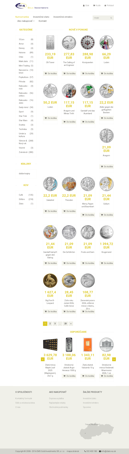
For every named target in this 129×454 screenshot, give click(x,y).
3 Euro (26, 39)
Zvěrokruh (26, 152)
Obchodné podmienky (58, 407)
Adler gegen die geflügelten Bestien (106, 110)
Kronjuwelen (87, 62)
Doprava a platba (56, 398)
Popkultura (26, 77)
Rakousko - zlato (26, 101)
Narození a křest (26, 71)
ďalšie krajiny (24, 173)
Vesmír (26, 147)
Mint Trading (26, 65)
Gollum (106, 204)
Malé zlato (26, 61)
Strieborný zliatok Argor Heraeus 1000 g (69, 367)
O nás (17, 407)
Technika (26, 129)
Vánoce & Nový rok (26, 142)
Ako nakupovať (26, 21)
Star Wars (26, 120)
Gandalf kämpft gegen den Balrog (50, 255)
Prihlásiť (109, 5)
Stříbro (26, 199)
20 (65, 323)
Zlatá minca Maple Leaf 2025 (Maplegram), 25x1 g (50, 370)
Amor (26, 43)
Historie (26, 52)
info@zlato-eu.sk (107, 451)
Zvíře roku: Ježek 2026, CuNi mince (69, 303)
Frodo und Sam (87, 252)
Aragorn (106, 155)
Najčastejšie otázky (57, 403)
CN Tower (50, 62)
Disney (26, 48)
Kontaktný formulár (23, 398)
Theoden (69, 200)
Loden (106, 62)
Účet (86, 5)
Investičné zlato (41, 16)
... (60, 323)
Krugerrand (106, 252)
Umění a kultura (26, 134)
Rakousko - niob (26, 87)
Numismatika (22, 16)
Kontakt (43, 21)
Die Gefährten (69, 252)
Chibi (26, 57)
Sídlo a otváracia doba (25, 403)
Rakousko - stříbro (26, 94)
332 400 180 (90, 451)
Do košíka (51, 73)
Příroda (26, 81)
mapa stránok (73, 451)
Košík (97, 5)
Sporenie (87, 407)
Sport (26, 111)
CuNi (26, 195)
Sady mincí (26, 107)
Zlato (26, 203)
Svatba (26, 124)
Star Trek (26, 116)
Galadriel (50, 200)
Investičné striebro (63, 16)
